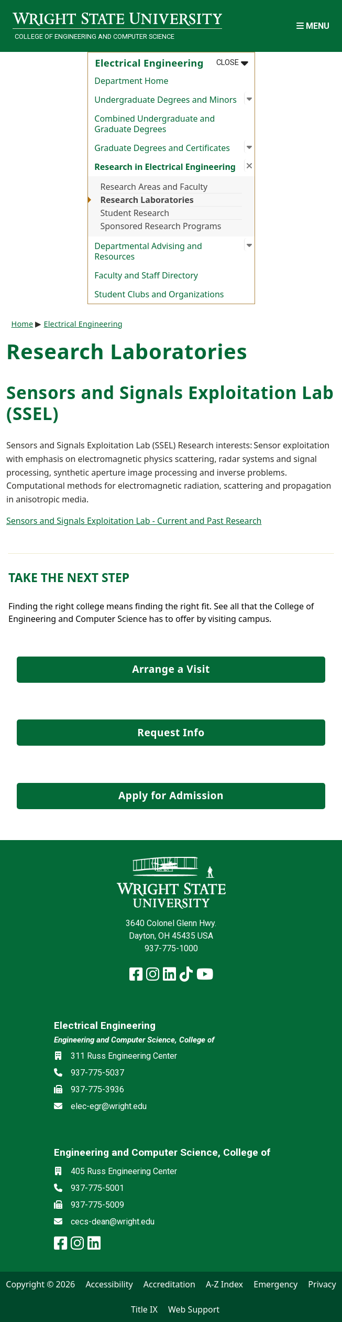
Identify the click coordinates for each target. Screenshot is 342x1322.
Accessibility (109, 1284)
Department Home (131, 81)
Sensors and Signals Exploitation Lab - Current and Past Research (133, 520)
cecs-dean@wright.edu (113, 1222)
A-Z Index (224, 1284)
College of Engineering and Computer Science (94, 36)
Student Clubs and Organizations (159, 294)
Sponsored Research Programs (161, 226)
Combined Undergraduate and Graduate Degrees (154, 124)
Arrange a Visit (170, 669)
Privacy (322, 1284)
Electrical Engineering (82, 324)
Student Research (135, 213)
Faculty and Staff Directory (146, 275)
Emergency (275, 1284)
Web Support (193, 1309)
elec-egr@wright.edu (109, 1106)
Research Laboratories (147, 200)
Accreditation (169, 1284)
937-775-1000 (171, 948)
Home (23, 324)
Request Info (170, 732)
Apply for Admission (171, 795)
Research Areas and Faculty (154, 186)
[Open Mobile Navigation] (313, 26)
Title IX (144, 1309)
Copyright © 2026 (40, 1284)
